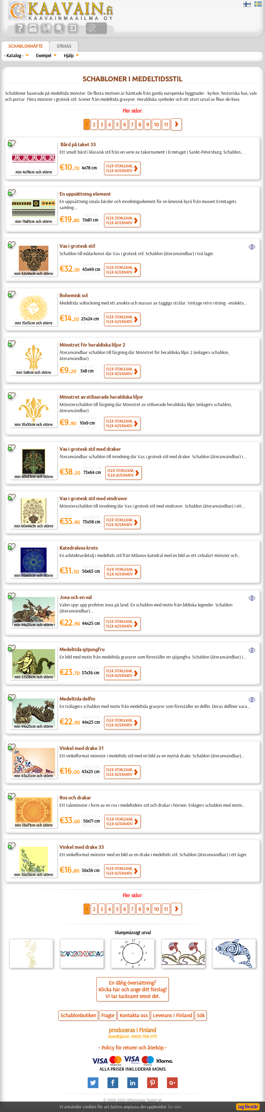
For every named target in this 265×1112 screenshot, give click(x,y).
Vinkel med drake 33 (81, 847)
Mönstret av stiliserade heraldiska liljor (101, 397)
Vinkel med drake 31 (81, 748)
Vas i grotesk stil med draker (90, 449)
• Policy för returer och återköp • (132, 1047)
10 (156, 124)
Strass (64, 46)
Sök (201, 1015)
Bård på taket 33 (77, 144)
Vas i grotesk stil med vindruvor (93, 498)
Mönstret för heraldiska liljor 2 (92, 345)
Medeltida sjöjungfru (81, 649)
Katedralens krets (78, 548)
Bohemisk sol (73, 295)
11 (166, 124)
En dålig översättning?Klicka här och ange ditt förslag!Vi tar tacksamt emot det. (132, 989)
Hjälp (69, 55)
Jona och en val (75, 597)
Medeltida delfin (77, 699)
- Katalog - (13, 55)
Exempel (43, 55)
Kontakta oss (134, 1015)
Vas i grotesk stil (77, 246)
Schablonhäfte (25, 46)
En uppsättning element (85, 194)
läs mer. (175, 1107)
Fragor (108, 1015)
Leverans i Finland (172, 1015)
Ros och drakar (75, 797)
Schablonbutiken (78, 1015)
